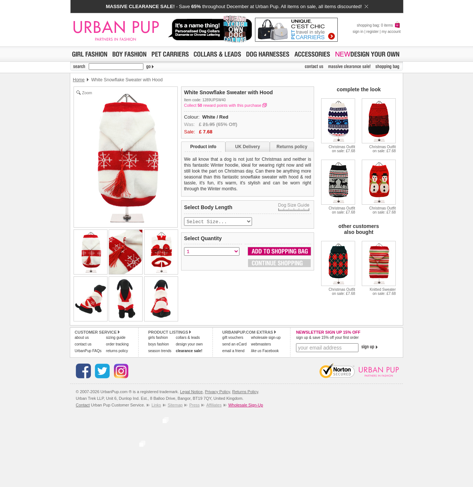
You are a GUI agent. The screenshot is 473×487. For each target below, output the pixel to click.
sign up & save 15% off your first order (327, 338)
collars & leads (188, 338)
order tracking (117, 344)
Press (194, 405)
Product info (203, 146)
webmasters (261, 344)
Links (156, 405)
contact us (83, 344)
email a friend (233, 351)
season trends (159, 351)
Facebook (265, 351)
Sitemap (175, 405)
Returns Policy (245, 391)
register (372, 32)
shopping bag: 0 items (379, 25)
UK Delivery (247, 146)
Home (79, 79)
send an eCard (234, 344)
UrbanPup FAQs (88, 351)
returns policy (117, 351)
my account (391, 32)
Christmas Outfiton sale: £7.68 (342, 149)
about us (82, 338)
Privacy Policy (217, 391)
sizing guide (116, 338)
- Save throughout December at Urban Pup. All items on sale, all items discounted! (237, 6)
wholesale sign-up (265, 338)
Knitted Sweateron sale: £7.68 (383, 291)
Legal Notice (191, 391)
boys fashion (158, 344)
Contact (83, 405)
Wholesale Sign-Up (245, 405)
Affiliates (213, 405)
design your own (189, 344)
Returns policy (291, 146)
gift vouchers (233, 338)
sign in (358, 32)
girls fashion (158, 338)
